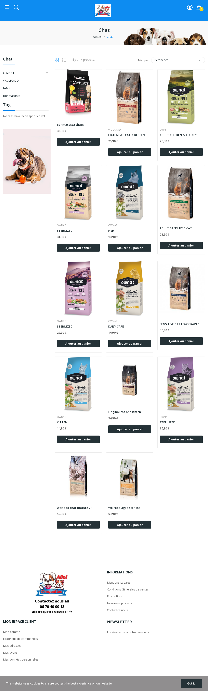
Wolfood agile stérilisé (124, 508)
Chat (8, 59)
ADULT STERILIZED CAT (176, 228)
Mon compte (11, 632)
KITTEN (62, 422)
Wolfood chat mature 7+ (74, 508)
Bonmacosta (12, 96)
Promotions (115, 596)
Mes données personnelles (20, 659)
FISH (111, 230)
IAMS (6, 88)
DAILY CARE (116, 326)
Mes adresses (12, 646)
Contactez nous (117, 610)
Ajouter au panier (78, 142)
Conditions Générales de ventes (128, 589)
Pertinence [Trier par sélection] (178, 60)
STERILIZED (65, 230)
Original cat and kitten (124, 412)
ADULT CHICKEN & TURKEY (178, 135)
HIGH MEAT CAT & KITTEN (126, 135)
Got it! (191, 683)
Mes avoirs (10, 652)
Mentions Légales (118, 582)
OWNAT (8, 73)
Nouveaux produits (119, 603)
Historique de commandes (20, 639)
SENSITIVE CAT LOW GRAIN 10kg (181, 324)
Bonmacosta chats (70, 125)
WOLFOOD (11, 80)
